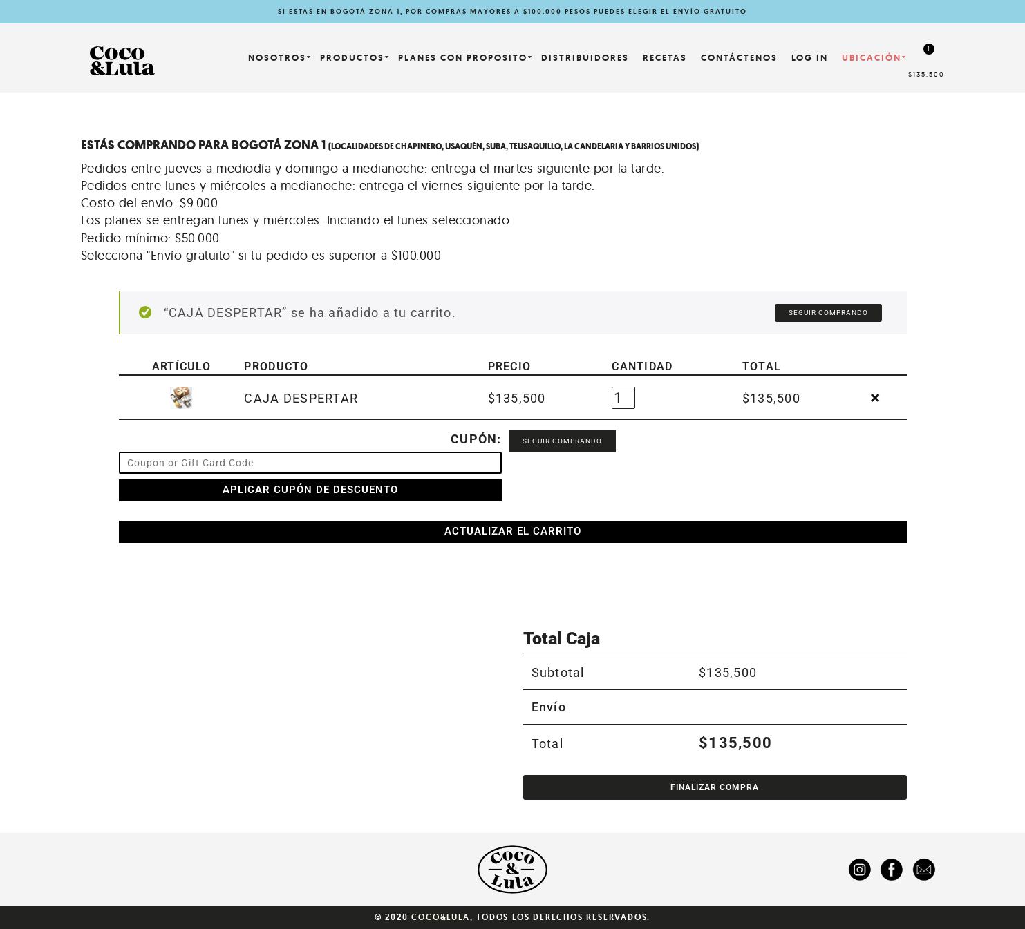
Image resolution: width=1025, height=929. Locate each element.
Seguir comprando (828, 312)
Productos (352, 58)
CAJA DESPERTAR (301, 398)
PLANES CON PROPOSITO (462, 58)
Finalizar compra (714, 787)
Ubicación (871, 58)
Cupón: (476, 439)
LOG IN (809, 58)
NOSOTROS (277, 58)
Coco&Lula (440, 917)
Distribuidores (585, 58)
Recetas (665, 58)
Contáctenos (739, 58)
